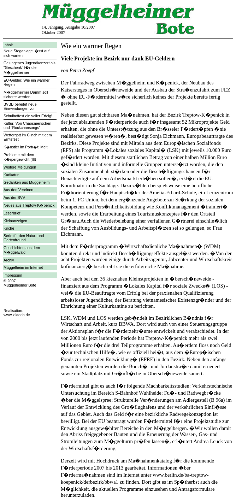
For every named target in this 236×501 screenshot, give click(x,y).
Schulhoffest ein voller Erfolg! (28, 116)
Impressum (13, 275)
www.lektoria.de (17, 315)
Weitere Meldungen (20, 167)
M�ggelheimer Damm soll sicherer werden (26, 94)
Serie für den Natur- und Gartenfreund (24, 238)
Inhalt (8, 45)
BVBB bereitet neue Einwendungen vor (20, 106)
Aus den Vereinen (18, 190)
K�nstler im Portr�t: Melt (25, 147)
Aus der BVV (14, 197)
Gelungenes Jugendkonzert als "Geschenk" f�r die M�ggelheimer (29, 68)
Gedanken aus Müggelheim (26, 182)
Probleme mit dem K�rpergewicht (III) (20, 157)
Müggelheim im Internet (23, 267)
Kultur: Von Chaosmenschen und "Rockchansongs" (27, 125)
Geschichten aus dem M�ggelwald (22, 250)
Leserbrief (12, 213)
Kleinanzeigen (15, 221)
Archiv (9, 260)
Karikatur (11, 175)
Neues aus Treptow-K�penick (29, 205)
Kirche (9, 228)
